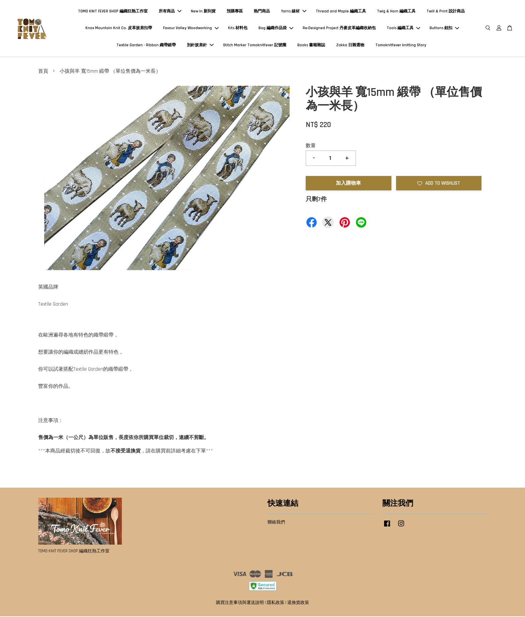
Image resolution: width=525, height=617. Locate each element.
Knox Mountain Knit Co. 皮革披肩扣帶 (118, 28)
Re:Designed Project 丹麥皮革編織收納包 (339, 28)
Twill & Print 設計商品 (446, 11)
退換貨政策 (298, 603)
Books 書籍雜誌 (311, 45)
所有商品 (170, 11)
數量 (311, 146)
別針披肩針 (200, 45)
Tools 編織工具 (403, 28)
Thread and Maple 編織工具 (341, 11)
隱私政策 (275, 603)
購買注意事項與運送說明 (240, 603)
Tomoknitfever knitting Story (400, 45)
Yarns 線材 (293, 11)
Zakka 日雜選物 (350, 45)
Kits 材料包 (237, 28)
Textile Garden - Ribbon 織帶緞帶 (146, 45)
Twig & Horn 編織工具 (396, 11)
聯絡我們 (276, 522)
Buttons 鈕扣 (444, 28)
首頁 (43, 72)
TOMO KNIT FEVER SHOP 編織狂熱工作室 (113, 11)
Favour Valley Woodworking (191, 28)
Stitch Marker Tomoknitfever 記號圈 (254, 45)
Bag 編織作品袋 (275, 28)
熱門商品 (262, 11)
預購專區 (235, 11)
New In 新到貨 (203, 11)
